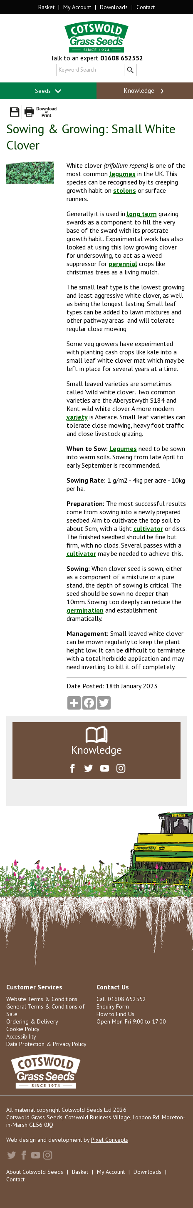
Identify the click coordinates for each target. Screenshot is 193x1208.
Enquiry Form (112, 1006)
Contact (145, 7)
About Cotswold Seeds (34, 1172)
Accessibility (21, 1036)
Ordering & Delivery (32, 1021)
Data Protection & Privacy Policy (46, 1044)
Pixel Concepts (109, 1139)
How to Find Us (115, 1014)
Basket (46, 7)
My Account (77, 7)
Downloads (114, 7)
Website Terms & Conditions (41, 999)
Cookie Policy (23, 1029)
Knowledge (144, 91)
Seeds (48, 91)
